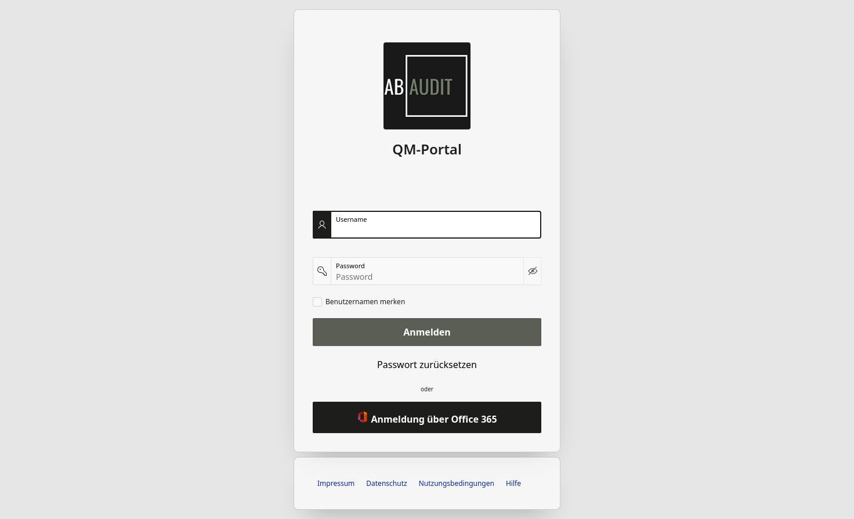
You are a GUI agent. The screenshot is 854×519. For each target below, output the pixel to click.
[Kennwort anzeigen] (532, 271)
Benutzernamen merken (365, 302)
